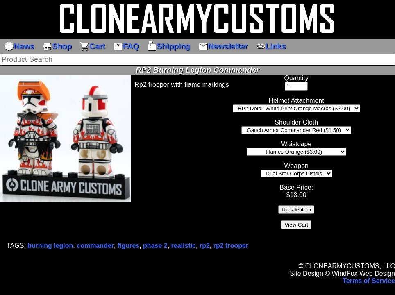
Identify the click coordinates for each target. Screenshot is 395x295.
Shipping (168, 46)
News (19, 46)
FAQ (126, 46)
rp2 (205, 245)
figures (128, 245)
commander (95, 245)
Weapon (296, 165)
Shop (57, 46)
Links (271, 46)
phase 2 (155, 245)
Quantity (296, 78)
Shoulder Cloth (296, 122)
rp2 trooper (230, 245)
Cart (92, 46)
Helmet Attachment (296, 100)
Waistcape (296, 144)
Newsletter (223, 46)
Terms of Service (369, 280)
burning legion (50, 245)
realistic (183, 245)
